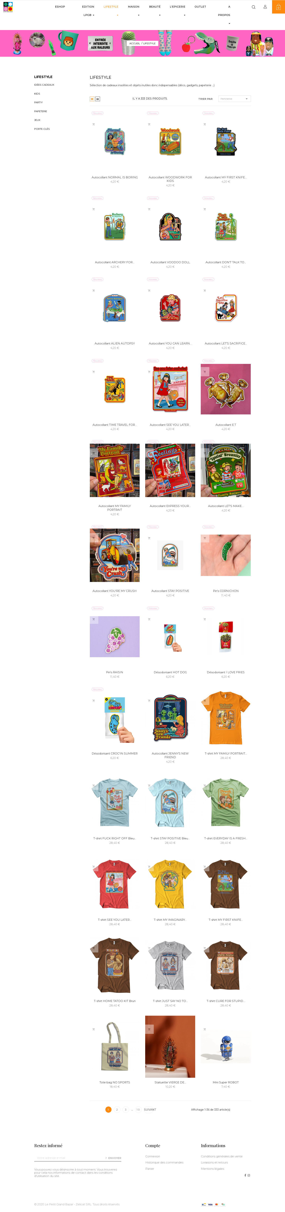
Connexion (152, 1156)
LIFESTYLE (43, 77)
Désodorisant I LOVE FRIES (226, 672)
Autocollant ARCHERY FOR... (114, 262)
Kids (37, 93)
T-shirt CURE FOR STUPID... (226, 1001)
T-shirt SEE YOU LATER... (114, 920)
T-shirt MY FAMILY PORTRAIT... (226, 753)
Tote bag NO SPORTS (114, 1082)
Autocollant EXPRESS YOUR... (170, 506)
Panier (149, 1168)
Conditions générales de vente (222, 1156)
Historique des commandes (164, 1162)
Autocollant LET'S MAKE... (225, 506)
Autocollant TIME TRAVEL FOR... (115, 425)
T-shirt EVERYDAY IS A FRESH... (225, 838)
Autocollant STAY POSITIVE (170, 591)
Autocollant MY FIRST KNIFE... (225, 177)
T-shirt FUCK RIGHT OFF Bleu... (114, 838)
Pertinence (235, 98)
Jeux (37, 119)
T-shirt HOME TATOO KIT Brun (115, 1001)
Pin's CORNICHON (226, 591)
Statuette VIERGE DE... (170, 1082)
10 (133, 1109)
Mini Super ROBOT (226, 1082)
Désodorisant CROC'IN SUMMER (115, 753)
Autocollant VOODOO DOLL (170, 262)
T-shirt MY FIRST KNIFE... (226, 920)
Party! (38, 102)
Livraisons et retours (214, 1162)
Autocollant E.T (226, 425)
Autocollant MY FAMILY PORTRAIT (115, 507)
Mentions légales (212, 1168)
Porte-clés (42, 128)
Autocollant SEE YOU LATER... (170, 425)
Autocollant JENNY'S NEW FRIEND (170, 755)
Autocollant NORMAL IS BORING (115, 177)
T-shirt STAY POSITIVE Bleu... (170, 838)
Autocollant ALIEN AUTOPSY (115, 343)
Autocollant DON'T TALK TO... (226, 262)
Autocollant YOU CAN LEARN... (170, 343)
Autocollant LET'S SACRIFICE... (226, 343)
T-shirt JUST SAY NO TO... (170, 1001)
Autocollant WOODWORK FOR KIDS (170, 179)
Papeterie (40, 111)
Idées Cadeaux (44, 84)
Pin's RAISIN (114, 672)
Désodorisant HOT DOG (170, 672)
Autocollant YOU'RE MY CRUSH (115, 591)
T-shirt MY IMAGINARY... (170, 920)
